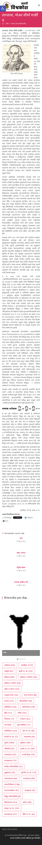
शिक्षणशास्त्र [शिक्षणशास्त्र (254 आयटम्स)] (10, 802)
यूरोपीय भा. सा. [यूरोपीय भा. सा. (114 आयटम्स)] (28, 772)
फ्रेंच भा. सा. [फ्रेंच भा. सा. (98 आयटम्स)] (28, 730)
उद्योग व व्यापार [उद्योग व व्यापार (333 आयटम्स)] (11, 689)
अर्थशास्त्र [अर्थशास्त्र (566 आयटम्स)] (9, 665)
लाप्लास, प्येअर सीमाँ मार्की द (18, 24)
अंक (21, 538)
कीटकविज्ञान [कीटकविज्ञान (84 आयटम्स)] (25, 701)
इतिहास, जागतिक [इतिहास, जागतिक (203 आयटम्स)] (28, 677)
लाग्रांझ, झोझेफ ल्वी (21, 582)
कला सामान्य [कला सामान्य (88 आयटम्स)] (30, 695)
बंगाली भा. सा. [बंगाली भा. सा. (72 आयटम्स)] (11, 736)
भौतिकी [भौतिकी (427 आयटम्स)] (9, 748)
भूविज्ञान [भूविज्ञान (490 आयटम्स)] (25, 742)
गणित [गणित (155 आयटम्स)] (22, 712)
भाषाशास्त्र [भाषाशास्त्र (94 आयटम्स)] (29, 736)
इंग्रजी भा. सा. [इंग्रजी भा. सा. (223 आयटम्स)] (26, 671)
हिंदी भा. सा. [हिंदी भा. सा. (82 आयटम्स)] (29, 814)
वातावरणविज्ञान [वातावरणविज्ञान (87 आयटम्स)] (11, 790)
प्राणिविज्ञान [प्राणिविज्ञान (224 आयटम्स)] (10, 730)
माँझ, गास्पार (21, 553)
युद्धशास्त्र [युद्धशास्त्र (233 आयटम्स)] (9, 772)
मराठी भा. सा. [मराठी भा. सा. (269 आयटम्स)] (27, 748)
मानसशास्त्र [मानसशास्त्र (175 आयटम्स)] (10, 760)
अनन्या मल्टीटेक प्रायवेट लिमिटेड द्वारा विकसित (25, 838)
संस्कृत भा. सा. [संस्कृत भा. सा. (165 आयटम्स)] (11, 808)
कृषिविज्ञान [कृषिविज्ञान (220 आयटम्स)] (10, 707)
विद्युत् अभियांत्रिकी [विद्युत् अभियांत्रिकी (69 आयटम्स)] (12, 796)
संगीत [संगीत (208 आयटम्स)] (27, 802)
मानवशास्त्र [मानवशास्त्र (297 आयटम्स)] (10, 754)
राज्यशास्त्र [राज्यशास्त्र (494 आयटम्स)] (29, 778)
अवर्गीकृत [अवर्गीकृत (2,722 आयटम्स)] (27, 665)
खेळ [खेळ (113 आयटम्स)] (8, 712)
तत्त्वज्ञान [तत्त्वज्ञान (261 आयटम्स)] (25, 718)
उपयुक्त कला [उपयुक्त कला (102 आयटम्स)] (11, 695)
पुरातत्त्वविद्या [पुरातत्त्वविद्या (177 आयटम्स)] (23, 724)
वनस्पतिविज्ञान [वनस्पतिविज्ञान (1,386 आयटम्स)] (12, 784)
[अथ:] (3, 24)
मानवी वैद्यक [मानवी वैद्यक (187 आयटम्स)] (28, 754)
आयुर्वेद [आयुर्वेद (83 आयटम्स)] (8, 671)
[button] (3, 8)
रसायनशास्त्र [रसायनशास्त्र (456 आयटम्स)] (10, 778)
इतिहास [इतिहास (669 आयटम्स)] (9, 677)
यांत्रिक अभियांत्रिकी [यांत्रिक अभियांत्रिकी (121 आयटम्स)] (13, 766)
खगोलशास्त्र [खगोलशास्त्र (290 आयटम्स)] (28, 707)
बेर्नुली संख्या (21, 567)
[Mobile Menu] (39, 5)
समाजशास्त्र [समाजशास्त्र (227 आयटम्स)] (10, 814)
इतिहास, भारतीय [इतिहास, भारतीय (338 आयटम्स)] (12, 683)
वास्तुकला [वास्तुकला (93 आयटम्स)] (30, 790)
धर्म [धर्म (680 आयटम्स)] (7, 724)
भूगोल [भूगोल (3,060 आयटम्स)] (9, 742)
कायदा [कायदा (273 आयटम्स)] (9, 701)
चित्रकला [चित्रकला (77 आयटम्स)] (9, 718)
